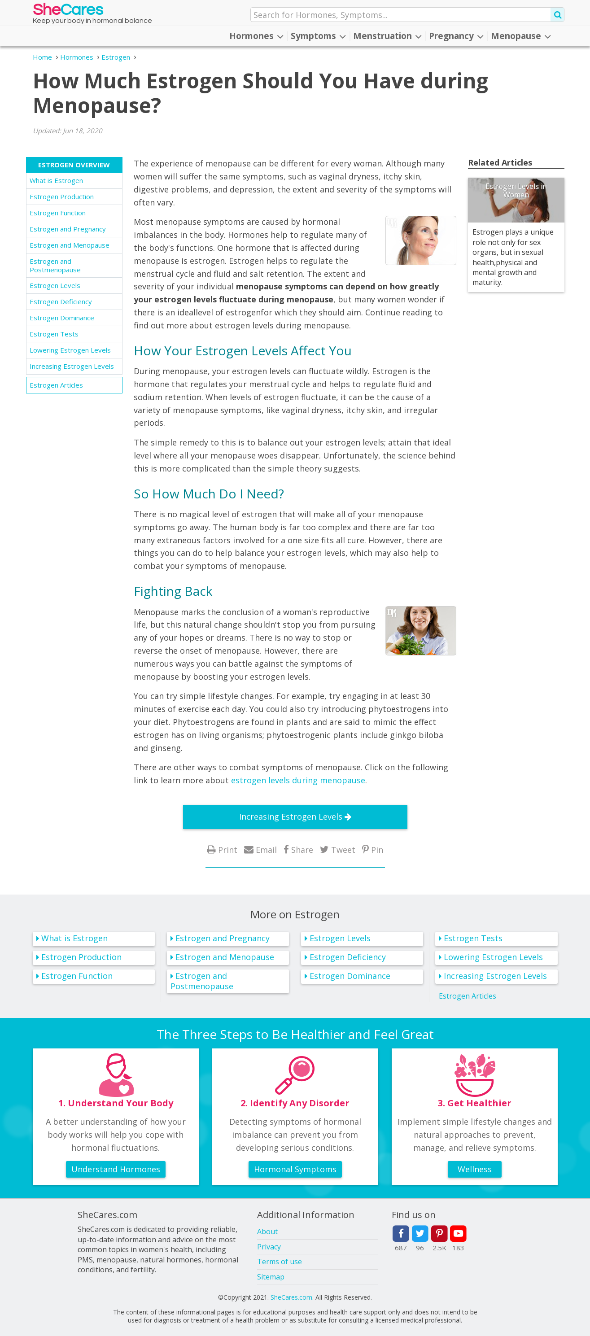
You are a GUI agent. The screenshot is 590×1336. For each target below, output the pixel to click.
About (267, 1231)
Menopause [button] (521, 36)
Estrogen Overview (74, 164)
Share (302, 849)
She (68, 11)
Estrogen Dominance (62, 317)
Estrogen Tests (54, 333)
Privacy (269, 1247)
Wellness (475, 1169)
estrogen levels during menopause (298, 780)
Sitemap (270, 1277)
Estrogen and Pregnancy (68, 228)
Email (266, 849)
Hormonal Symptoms (295, 1169)
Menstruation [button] (387, 36)
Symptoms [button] (318, 36)
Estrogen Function (58, 212)
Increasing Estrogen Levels (72, 366)
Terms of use (279, 1261)
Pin (377, 849)
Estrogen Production (62, 196)
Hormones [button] (256, 36)
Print (227, 849)
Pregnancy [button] (456, 36)
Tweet (343, 849)
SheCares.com (291, 1297)
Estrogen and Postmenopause (55, 265)
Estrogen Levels (55, 285)
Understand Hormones (115, 1169)
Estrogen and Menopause (69, 244)
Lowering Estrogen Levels (70, 349)
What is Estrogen (56, 180)
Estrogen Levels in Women (516, 190)
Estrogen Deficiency (61, 301)
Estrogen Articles (56, 384)
